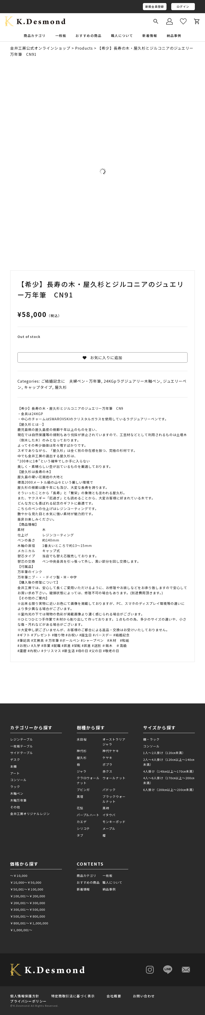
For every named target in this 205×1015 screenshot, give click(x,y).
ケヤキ (107, 757)
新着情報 (149, 35)
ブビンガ (83, 789)
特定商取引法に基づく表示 (73, 996)
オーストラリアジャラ (113, 741)
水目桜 (82, 739)
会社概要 (114, 996)
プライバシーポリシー (28, 1001)
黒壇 (80, 796)
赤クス (107, 771)
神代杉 (82, 751)
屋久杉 (61, 387)
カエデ (82, 821)
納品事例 (174, 35)
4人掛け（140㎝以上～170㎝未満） (169, 771)
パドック (109, 789)
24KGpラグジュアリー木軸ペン (132, 381)
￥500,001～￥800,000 (27, 916)
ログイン (183, 6)
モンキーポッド (114, 821)
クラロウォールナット (88, 780)
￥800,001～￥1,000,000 (29, 923)
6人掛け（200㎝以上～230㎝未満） (169, 789)
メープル (108, 828)
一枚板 (107, 875)
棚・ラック (151, 739)
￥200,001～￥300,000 (27, 903)
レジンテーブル (21, 739)
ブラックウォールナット (114, 799)
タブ (80, 835)
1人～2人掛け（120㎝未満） (164, 752)
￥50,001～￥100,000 (26, 889)
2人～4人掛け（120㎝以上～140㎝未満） (168, 762)
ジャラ (81, 771)
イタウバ (108, 815)
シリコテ (83, 828)
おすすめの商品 (88, 35)
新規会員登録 (154, 6)
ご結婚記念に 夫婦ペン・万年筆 (71, 381)
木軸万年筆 (18, 800)
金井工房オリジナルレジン (30, 813)
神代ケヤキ (110, 751)
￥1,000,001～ (21, 930)
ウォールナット (114, 778)
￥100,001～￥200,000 (27, 896)
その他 (15, 807)
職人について (122, 35)
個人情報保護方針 (24, 996)
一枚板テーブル (21, 746)
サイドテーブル (21, 752)
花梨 (80, 808)
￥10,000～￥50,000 (25, 882)
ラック (15, 786)
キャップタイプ (38, 387)
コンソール (18, 780)
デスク (15, 759)
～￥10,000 (18, 875)
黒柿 (105, 808)
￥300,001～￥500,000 (27, 909)
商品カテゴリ (87, 875)
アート (15, 773)
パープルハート (88, 815)
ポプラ (107, 764)
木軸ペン (16, 793)
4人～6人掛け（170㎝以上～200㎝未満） (168, 780)
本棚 (13, 766)
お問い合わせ (144, 996)
